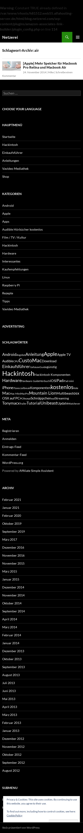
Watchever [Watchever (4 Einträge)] (74, 403)
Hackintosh (10, 145)
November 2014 (13, 595)
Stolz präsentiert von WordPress (21, 827)
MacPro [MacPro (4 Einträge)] (25, 393)
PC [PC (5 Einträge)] (21, 398)
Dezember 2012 (13, 738)
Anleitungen (10, 160)
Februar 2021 (11, 499)
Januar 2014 (10, 643)
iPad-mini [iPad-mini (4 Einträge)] (68, 381)
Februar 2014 (11, 635)
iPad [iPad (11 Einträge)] (59, 380)
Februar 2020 (11, 515)
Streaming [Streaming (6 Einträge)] (62, 398)
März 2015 (9, 571)
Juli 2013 (8, 683)
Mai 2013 (8, 699)
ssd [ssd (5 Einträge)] (53, 398)
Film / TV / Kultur (14, 237)
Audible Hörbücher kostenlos (22, 229)
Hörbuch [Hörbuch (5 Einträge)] (44, 381)
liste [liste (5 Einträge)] (75, 388)
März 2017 (9, 539)
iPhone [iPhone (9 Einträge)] (7, 387)
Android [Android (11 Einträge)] (9, 354)
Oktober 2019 (11, 523)
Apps (5, 221)
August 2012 (11, 770)
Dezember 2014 (13, 587)
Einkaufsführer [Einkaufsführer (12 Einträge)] (16, 366)
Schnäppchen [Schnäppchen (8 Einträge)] (41, 398)
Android (8, 205)
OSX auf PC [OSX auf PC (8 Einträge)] (11, 398)
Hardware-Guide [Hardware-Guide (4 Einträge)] (30, 381)
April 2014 (9, 619)
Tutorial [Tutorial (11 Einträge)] (34, 403)
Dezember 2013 (13, 651)
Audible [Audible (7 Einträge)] (7, 361)
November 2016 (13, 555)
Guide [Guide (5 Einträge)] (43, 367)
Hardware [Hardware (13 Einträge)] (11, 380)
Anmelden (9, 439)
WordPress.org (12, 463)
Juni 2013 (9, 691)
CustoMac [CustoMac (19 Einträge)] (30, 360)
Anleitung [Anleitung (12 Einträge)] (34, 354)
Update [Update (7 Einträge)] (62, 403)
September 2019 (13, 531)
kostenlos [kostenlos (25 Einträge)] (61, 387)
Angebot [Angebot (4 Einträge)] (20, 354)
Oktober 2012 (11, 754)
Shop (5, 176)
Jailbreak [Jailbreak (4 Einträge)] (25, 388)
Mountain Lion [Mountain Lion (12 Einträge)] (42, 392)
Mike (51, 72)
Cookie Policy (14, 815)
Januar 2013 (10, 731)
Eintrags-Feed (11, 447)
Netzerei (10, 37)
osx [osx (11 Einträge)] (76, 393)
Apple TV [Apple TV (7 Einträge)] (64, 355)
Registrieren (10, 431)
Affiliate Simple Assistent (36, 470)
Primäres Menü (77, 37)
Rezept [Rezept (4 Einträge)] (27, 398)
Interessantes (11, 261)
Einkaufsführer (12, 152)
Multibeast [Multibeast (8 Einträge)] (64, 393)
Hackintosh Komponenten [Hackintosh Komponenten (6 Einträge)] (52, 374)
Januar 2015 (10, 579)
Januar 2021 (10, 507)
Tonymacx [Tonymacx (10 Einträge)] (11, 403)
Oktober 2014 (11, 603)
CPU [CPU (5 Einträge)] (16, 361)
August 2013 (11, 675)
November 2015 (13, 563)
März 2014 (9, 627)
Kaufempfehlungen (15, 269)
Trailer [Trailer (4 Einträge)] (23, 403)
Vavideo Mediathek (15, 168)
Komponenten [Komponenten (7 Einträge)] (40, 388)
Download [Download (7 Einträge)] (49, 361)
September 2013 (13, 667)
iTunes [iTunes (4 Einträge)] (16, 388)
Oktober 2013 (11, 659)
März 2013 (9, 715)
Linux (6, 277)
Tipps (6, 301)
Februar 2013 (11, 723)
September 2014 (13, 611)
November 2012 (13, 746)
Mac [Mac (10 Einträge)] (6, 393)
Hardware (9, 253)
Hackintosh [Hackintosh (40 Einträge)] (18, 373)
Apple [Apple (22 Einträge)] (50, 354)
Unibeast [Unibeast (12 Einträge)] (49, 402)
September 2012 (13, 762)
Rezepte (7, 293)
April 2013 (9, 707)
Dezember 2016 (13, 547)
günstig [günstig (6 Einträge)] (52, 367)
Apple (6, 213)
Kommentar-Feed (14, 455)
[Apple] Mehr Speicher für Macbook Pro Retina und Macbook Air (50, 65)
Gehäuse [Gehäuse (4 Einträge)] (35, 367)
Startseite (8, 137)
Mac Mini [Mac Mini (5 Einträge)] (15, 393)
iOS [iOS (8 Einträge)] (53, 380)
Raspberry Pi (11, 285)
